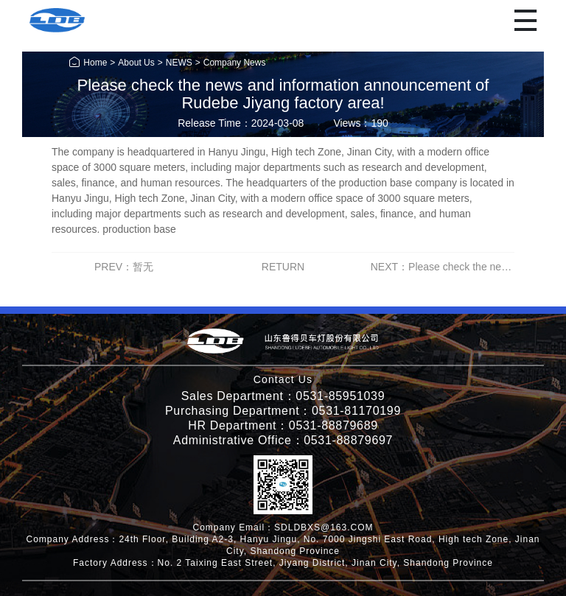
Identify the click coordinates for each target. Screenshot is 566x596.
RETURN (283, 267)
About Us (136, 62)
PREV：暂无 (123, 267)
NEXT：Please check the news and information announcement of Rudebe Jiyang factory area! (442, 267)
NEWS (179, 62)
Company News (234, 62)
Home (88, 62)
